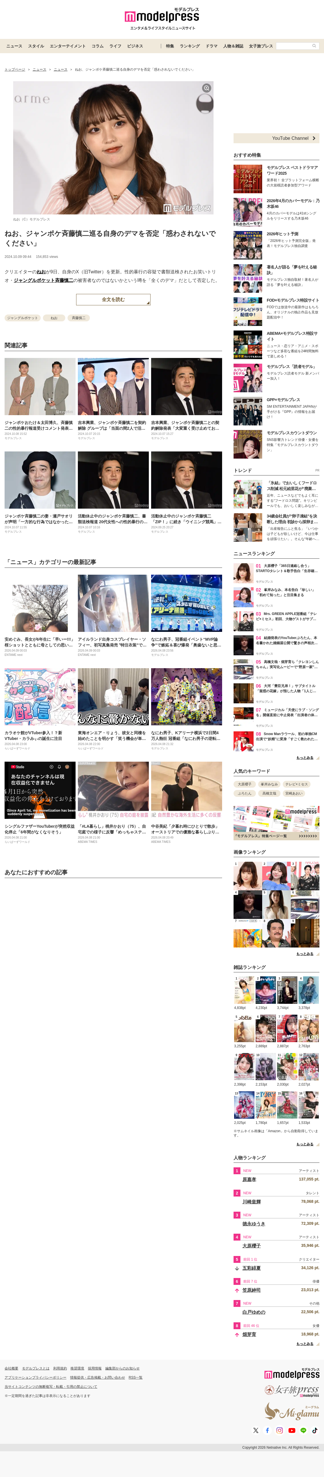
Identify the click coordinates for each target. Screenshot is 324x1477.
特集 (170, 46)
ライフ (115, 46)
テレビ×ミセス (296, 784)
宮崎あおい (294, 793)
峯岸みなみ (269, 784)
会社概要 (11, 1368)
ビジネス (135, 46)
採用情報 (95, 1368)
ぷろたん (245, 793)
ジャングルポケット (34, 280)
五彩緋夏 (251, 1268)
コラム (98, 46)
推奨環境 (77, 1368)
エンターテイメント (68, 46)
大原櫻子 (245, 784)
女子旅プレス (261, 46)
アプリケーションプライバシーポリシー (35, 1378)
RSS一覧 (136, 1378)
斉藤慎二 (64, 280)
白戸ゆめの (253, 1312)
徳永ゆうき (253, 1223)
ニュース (14, 46)
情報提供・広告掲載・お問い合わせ (97, 1378)
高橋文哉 (269, 793)
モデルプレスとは (36, 1368)
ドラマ (212, 46)
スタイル (36, 46)
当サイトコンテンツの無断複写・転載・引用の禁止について (51, 1387)
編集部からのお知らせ (122, 1368)
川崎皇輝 (251, 1201)
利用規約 (60, 1368)
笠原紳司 (251, 1290)
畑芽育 (249, 1334)
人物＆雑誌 (233, 46)
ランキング (190, 46)
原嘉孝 (249, 1179)
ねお (41, 271)
